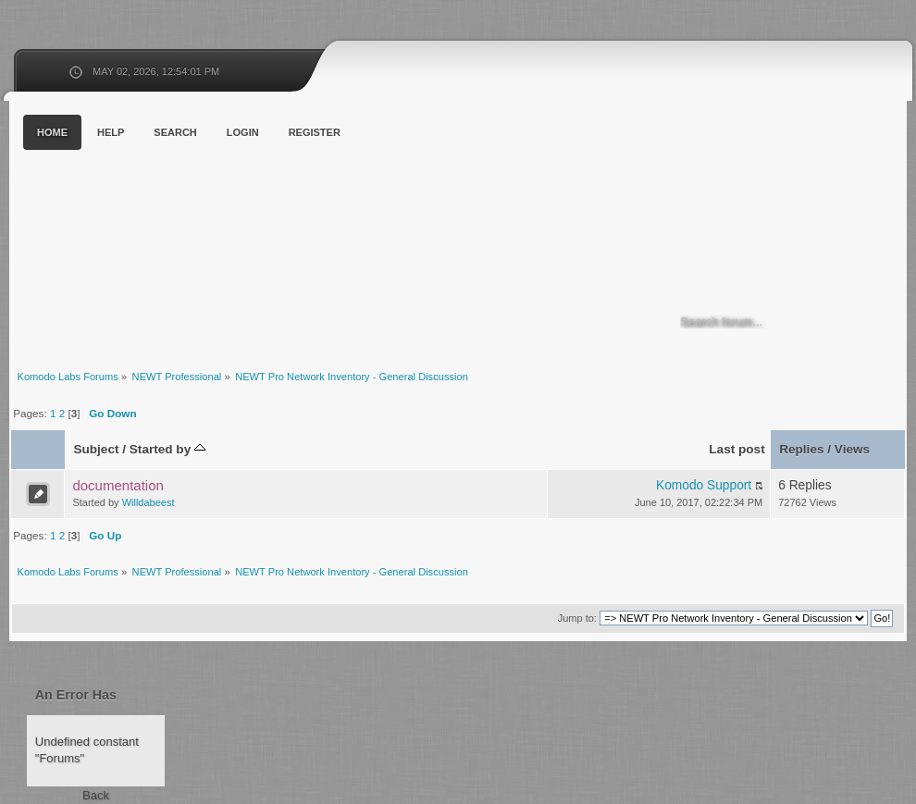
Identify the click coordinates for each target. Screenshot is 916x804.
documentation (117, 485)
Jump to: (577, 618)
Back (95, 795)
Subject (95, 449)
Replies (801, 449)
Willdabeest (148, 502)
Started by (167, 449)
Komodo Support (703, 485)
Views (852, 449)
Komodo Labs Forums (189, 231)
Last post (736, 449)
